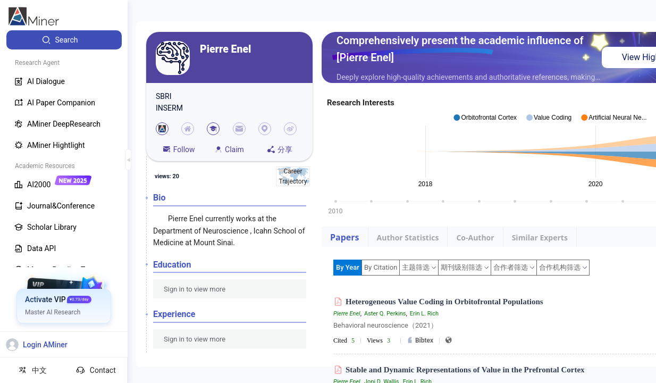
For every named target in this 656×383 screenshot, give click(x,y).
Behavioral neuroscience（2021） (385, 325)
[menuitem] (64, 39)
